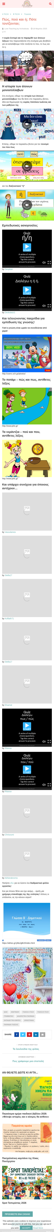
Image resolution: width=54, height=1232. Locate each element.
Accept (26, 1228)
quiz (5, 1012)
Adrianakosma (11, 878)
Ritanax (8, 748)
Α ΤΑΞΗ (5, 14)
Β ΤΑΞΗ (16, 14)
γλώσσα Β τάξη (43, 1012)
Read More (38, 1228)
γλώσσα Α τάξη (28, 1012)
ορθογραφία (29, 1020)
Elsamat (8, 705)
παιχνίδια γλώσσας (11, 1024)
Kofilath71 (9, 618)
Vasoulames (10, 532)
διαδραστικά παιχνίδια (25, 1016)
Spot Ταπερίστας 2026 (14, 1203)
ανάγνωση (15, 1012)
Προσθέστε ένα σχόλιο (17, 1214)
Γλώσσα (27, 14)
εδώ (12, 883)
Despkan (9, 269)
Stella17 (8, 575)
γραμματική (9, 1016)
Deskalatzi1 (10, 312)
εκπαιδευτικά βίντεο (12, 1020)
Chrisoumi (9, 835)
